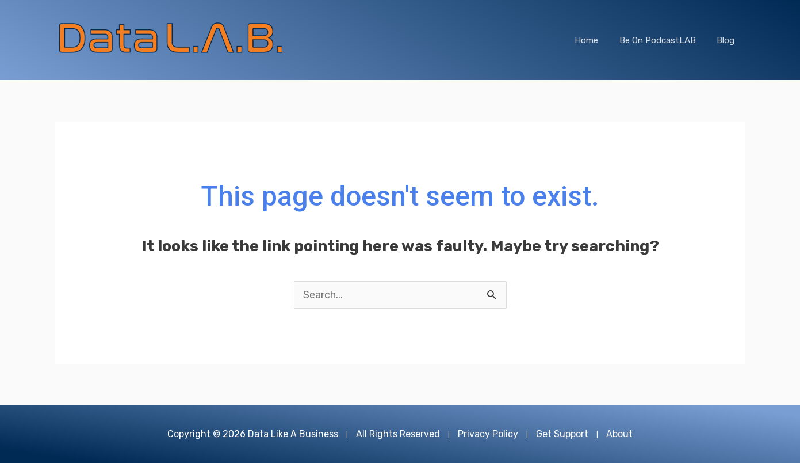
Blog (728, 40)
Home (596, 40)
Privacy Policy (488, 433)
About (619, 433)
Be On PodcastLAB (663, 40)
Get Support (562, 433)
